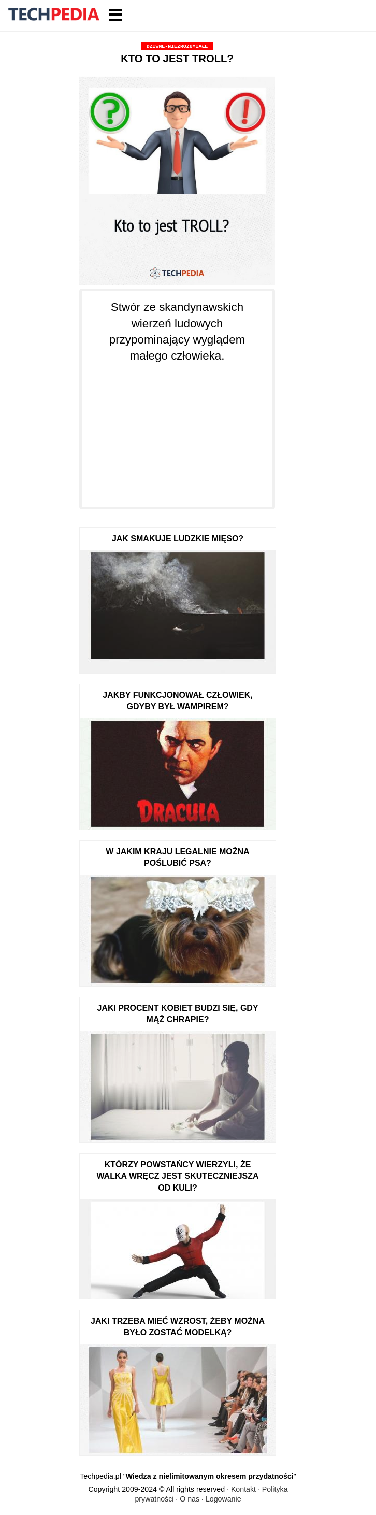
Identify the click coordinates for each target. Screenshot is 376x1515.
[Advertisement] (177, 429)
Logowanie (223, 1499)
